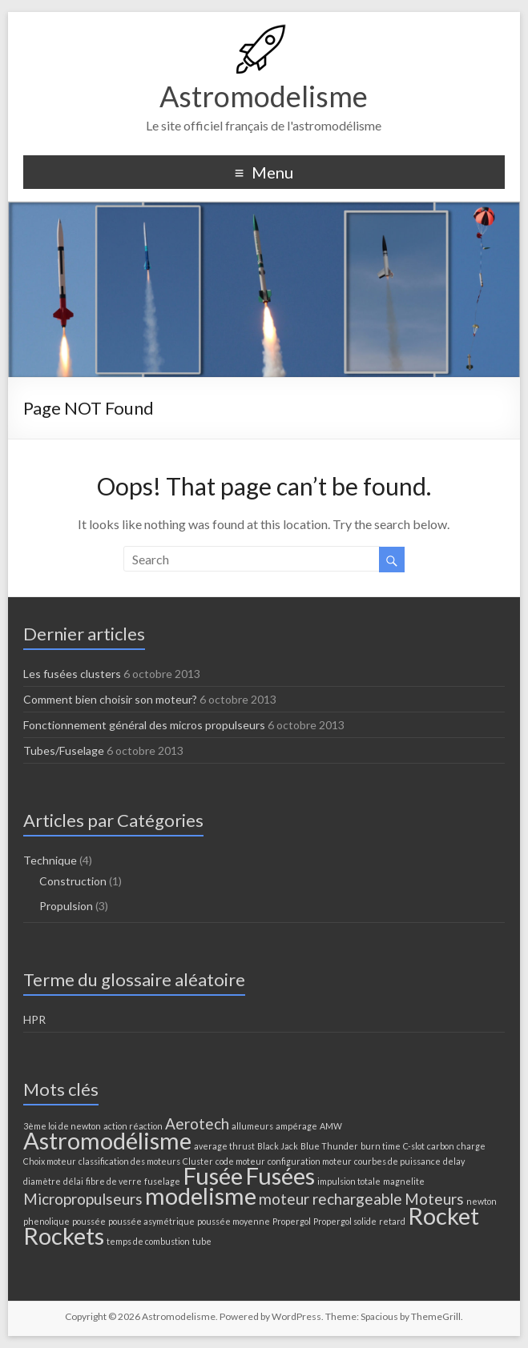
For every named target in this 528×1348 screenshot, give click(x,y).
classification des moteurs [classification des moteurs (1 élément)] (129, 1161)
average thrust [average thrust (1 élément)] (224, 1146)
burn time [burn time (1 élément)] (381, 1146)
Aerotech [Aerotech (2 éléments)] (197, 1123)
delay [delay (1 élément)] (454, 1161)
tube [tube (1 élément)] (202, 1241)
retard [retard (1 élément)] (392, 1221)
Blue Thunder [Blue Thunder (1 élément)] (329, 1146)
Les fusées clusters (72, 673)
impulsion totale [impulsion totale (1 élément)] (349, 1181)
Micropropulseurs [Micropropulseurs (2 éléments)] (83, 1199)
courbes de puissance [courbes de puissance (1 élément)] (397, 1161)
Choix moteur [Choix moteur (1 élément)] (49, 1161)
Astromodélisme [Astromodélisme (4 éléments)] (107, 1140)
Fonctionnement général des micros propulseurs (144, 725)
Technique (50, 860)
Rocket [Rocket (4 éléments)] (443, 1216)
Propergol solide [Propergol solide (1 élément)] (345, 1221)
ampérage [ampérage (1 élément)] (296, 1126)
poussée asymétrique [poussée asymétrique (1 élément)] (151, 1221)
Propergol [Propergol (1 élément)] (291, 1221)
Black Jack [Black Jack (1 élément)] (277, 1146)
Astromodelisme (263, 96)
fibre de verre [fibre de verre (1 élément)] (114, 1181)
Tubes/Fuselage (63, 750)
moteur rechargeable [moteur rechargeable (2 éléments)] (330, 1199)
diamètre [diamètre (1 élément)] (42, 1181)
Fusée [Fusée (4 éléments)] (213, 1175)
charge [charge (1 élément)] (471, 1146)
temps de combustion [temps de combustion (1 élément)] (148, 1241)
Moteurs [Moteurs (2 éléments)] (434, 1199)
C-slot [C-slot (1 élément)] (414, 1146)
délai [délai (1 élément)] (73, 1181)
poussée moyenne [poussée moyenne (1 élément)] (233, 1221)
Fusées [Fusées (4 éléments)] (280, 1175)
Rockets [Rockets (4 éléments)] (63, 1236)
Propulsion (66, 906)
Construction (73, 881)
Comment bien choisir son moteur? (110, 699)
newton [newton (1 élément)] (481, 1201)
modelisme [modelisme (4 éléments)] (200, 1196)
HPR (34, 1019)
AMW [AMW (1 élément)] (331, 1126)
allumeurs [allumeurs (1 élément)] (252, 1126)
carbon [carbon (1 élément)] (440, 1146)
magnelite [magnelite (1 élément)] (404, 1181)
